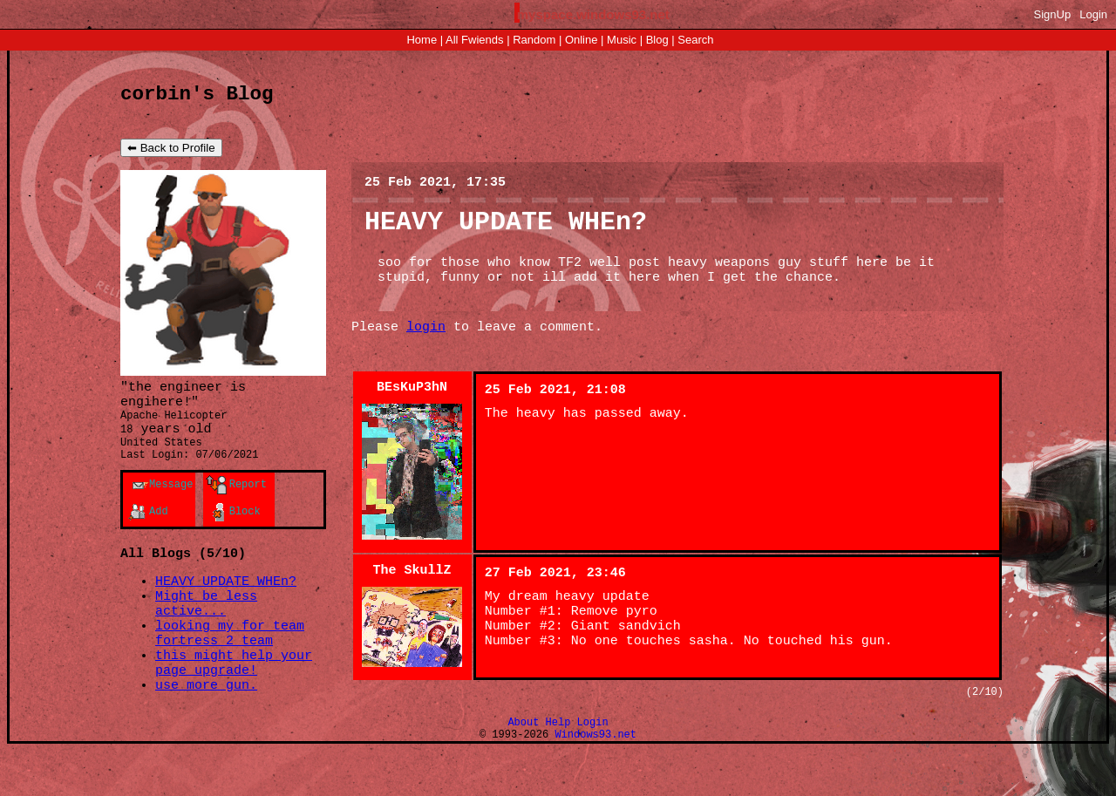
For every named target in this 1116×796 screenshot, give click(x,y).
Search (695, 39)
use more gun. (206, 726)
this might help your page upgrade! (233, 700)
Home (421, 39)
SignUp (1053, 14)
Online (581, 39)
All (474, 39)
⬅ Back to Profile (171, 152)
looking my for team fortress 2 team (229, 665)
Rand (534, 39)
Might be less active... (206, 630)
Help (558, 764)
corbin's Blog (197, 96)
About (523, 764)
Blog (657, 39)
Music (621, 39)
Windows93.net (595, 779)
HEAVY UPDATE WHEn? (225, 604)
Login (1093, 14)
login (426, 346)
